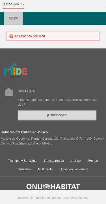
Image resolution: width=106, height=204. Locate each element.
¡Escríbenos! (57, 115)
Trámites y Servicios (22, 160)
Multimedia (45, 169)
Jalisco (76, 160)
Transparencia (54, 160)
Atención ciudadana (74, 169)
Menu (13, 18)
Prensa (93, 160)
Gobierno (24, 169)
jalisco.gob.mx (13, 4)
